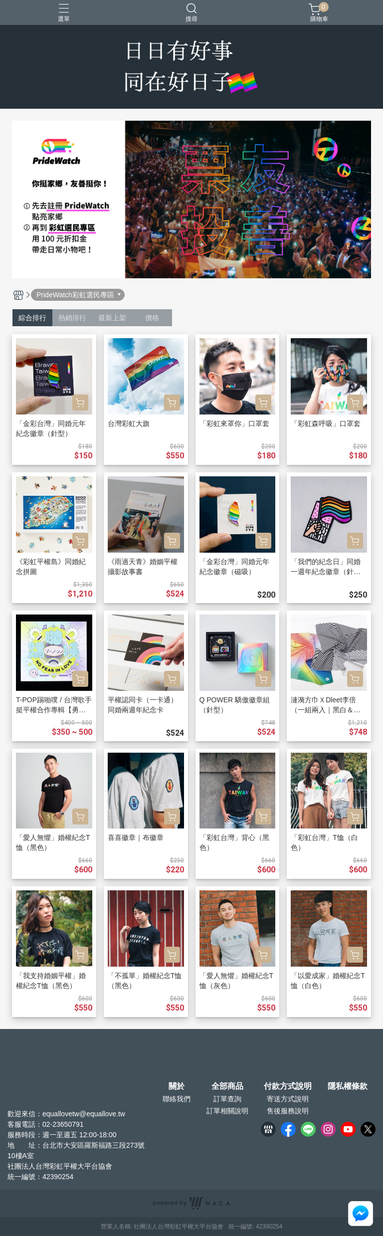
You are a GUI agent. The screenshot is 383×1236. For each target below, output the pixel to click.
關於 (177, 1086)
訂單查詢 (227, 1098)
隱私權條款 (348, 1086)
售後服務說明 (288, 1110)
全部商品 (227, 1086)
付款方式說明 (288, 1086)
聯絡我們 (177, 1098)
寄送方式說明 (288, 1098)
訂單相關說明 (227, 1110)
